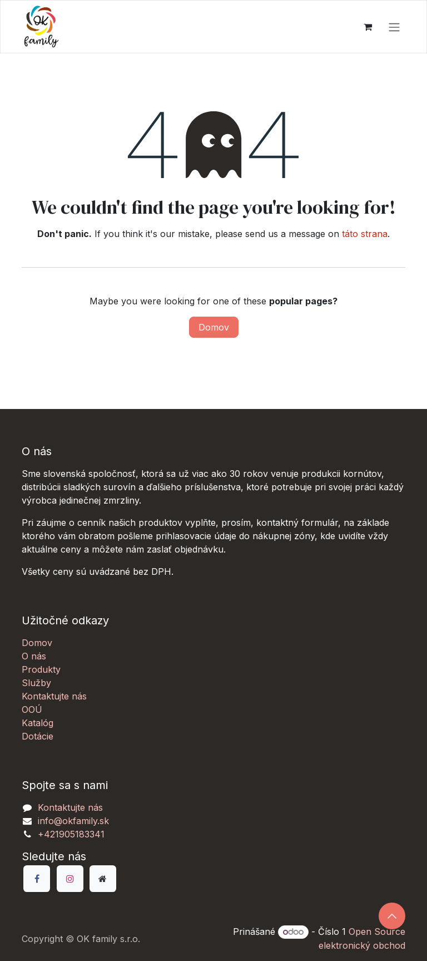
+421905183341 (71, 834)
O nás (34, 656)
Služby (36, 682)
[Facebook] (36, 878)
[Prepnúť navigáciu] (394, 26)
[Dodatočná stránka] (103, 878)
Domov (213, 327)
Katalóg (37, 722)
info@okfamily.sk (73, 820)
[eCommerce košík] (367, 27)
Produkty (41, 669)
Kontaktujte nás (54, 696)
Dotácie (37, 736)
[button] (392, 916)
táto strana (365, 233)
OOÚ (32, 709)
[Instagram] (70, 878)
